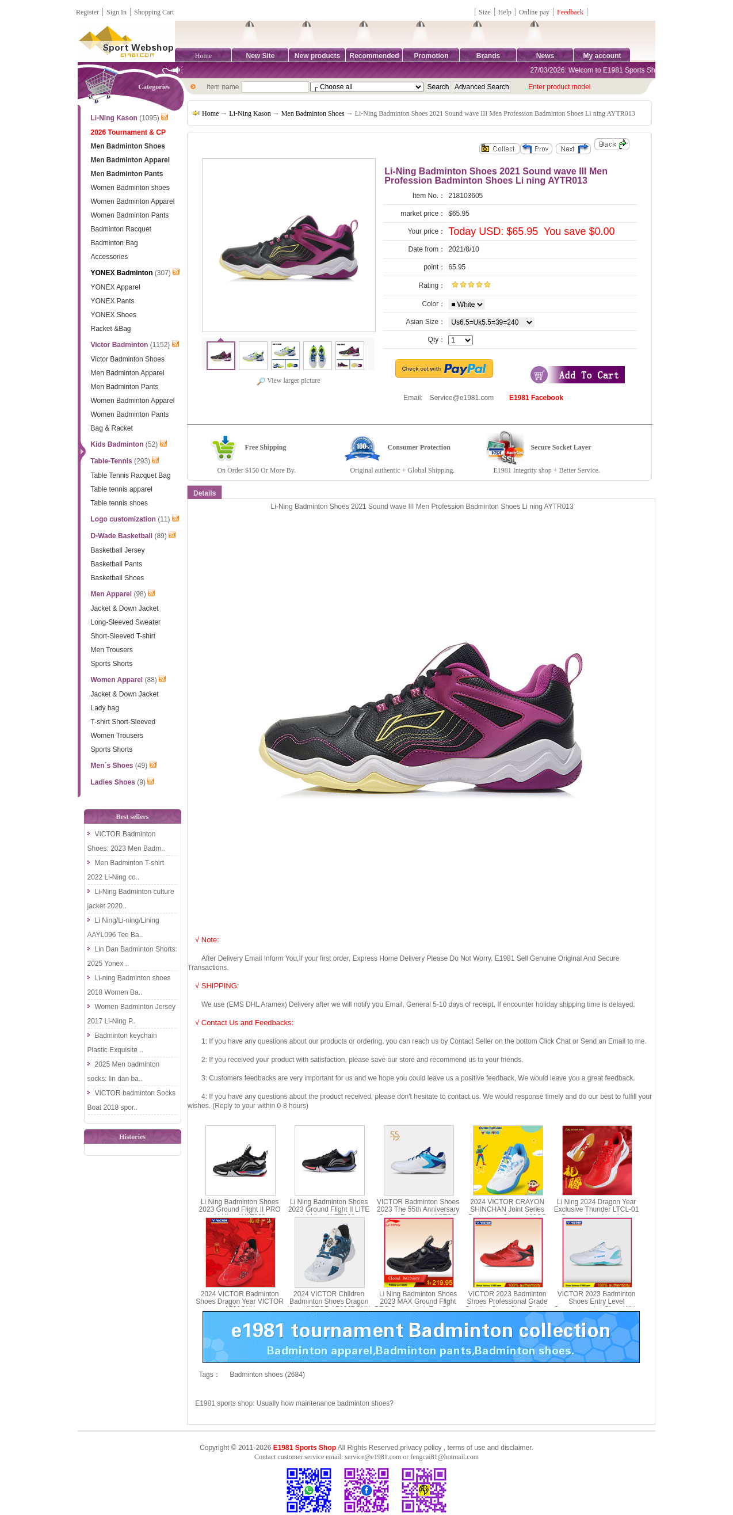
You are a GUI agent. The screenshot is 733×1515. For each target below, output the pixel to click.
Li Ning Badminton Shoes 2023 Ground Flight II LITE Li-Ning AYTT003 (328, 1209)
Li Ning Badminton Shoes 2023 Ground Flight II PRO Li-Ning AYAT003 (240, 1209)
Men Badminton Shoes (313, 113)
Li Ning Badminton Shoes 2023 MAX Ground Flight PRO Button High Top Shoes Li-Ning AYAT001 (418, 1305)
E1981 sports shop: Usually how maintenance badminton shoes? (294, 1403)
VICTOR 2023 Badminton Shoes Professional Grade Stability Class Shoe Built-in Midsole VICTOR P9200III (507, 1305)
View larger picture (288, 380)
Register (87, 12)
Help (504, 12)
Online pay (534, 12)
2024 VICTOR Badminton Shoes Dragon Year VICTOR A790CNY (240, 1301)
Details (204, 493)
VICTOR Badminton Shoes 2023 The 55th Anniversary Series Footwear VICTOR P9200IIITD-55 (418, 1213)
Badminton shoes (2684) (267, 1375)
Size (485, 12)
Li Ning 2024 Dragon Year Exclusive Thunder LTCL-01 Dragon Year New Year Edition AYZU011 (596, 1213)
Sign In (116, 12)
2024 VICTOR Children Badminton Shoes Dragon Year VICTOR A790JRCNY (329, 1301)
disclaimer (516, 1448)
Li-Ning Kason (249, 113)
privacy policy (420, 1448)
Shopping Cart (154, 12)
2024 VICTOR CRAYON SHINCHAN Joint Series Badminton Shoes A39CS (507, 1209)
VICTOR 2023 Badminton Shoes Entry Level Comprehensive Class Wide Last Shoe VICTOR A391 (596, 1305)
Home (203, 56)
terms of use (466, 1448)
